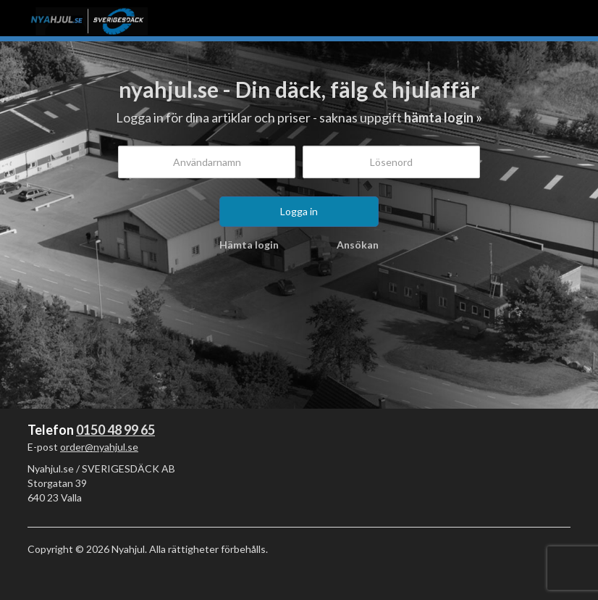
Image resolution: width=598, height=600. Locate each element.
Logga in (299, 211)
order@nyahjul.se (99, 447)
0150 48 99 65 (115, 430)
